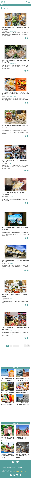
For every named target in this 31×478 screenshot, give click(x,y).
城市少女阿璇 (13, 96)
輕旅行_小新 (12, 263)
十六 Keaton (12, 196)
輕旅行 (4, 2)
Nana (11, 163)
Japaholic (12, 129)
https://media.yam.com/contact (19, 471)
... (17, 345)
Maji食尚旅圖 (13, 31)
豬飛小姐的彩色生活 (14, 330)
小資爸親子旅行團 (14, 231)
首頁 (2, 4)
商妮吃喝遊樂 (13, 63)
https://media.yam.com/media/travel (18, 470)
